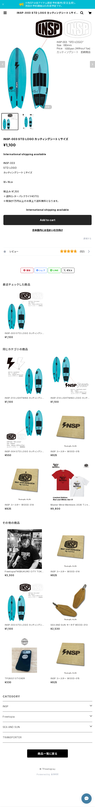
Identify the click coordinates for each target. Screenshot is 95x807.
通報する (87, 238)
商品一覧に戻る (47, 753)
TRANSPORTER (12, 737)
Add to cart (47, 220)
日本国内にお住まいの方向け (47, 230)
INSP (5, 706)
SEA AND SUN (11, 727)
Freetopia (9, 716)
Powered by (47, 774)
